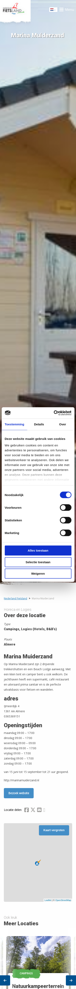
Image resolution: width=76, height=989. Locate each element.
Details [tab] (39, 424)
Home (15, 9)
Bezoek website (18, 793)
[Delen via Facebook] (26, 810)
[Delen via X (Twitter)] (32, 810)
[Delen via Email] (39, 810)
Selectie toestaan (38, 562)
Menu (69, 9)
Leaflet (48, 900)
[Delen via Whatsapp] (44, 810)
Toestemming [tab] (14, 424)
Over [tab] (62, 424)
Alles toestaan (38, 550)
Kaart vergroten (53, 830)
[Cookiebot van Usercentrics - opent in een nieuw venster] (54, 413)
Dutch (53, 10)
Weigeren (38, 573)
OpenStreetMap (63, 900)
